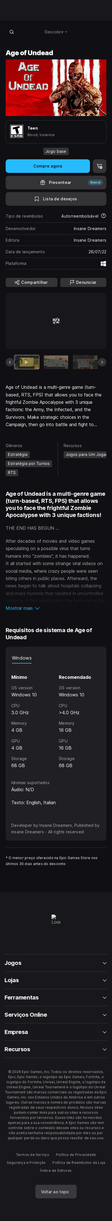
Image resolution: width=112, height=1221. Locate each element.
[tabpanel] (56, 716)
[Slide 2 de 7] (56, 362)
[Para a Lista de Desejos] (56, 199)
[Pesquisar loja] (12, 31)
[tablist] (56, 658)
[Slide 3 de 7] (85, 362)
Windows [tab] (22, 658)
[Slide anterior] (10, 362)
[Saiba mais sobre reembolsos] (103, 216)
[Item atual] (26, 362)
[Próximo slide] (102, 362)
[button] (56, 608)
